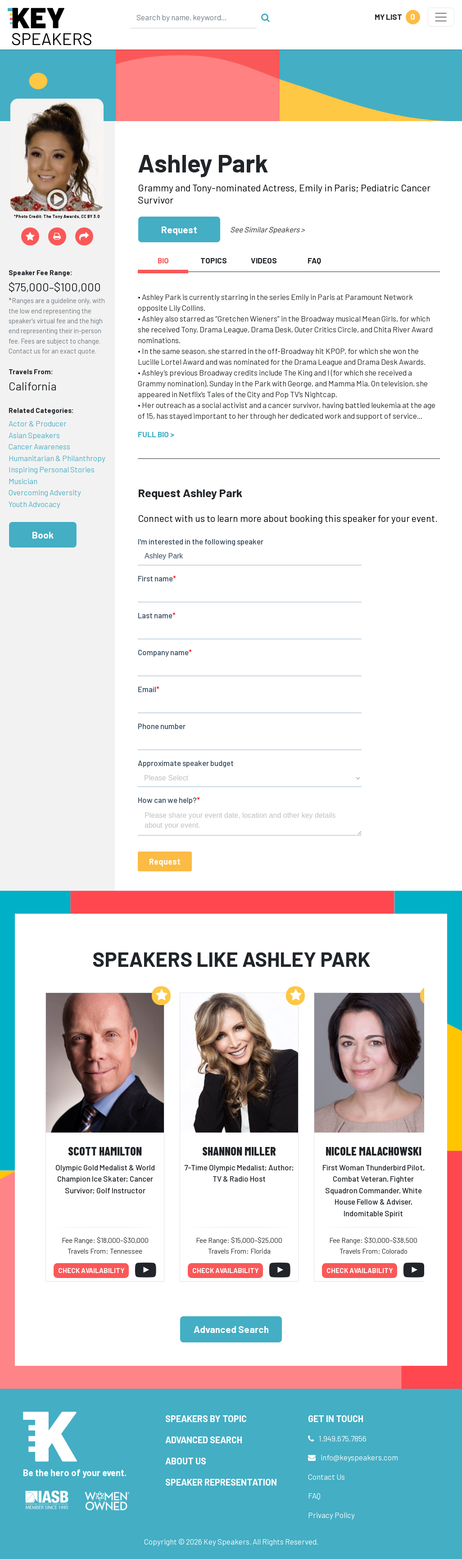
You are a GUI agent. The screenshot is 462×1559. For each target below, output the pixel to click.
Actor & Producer (38, 423)
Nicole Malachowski (373, 1151)
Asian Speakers (34, 435)
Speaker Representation (221, 1482)
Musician (23, 480)
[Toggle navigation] (441, 17)
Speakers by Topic (206, 1418)
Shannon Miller (239, 1151)
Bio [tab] (163, 260)
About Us (185, 1460)
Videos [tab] (264, 260)
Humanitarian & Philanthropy (57, 457)
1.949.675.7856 (343, 1438)
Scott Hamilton (105, 1151)
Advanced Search (231, 1329)
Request (179, 229)
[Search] (193, 17)
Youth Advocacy (34, 503)
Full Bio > (156, 434)
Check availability (91, 1270)
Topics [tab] (213, 260)
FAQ (314, 1495)
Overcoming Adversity (45, 492)
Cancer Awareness (39, 446)
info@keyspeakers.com (359, 1457)
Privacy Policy (331, 1514)
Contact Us (326, 1476)
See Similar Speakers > (267, 229)
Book (43, 534)
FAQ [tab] (314, 260)
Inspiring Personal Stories (52, 469)
